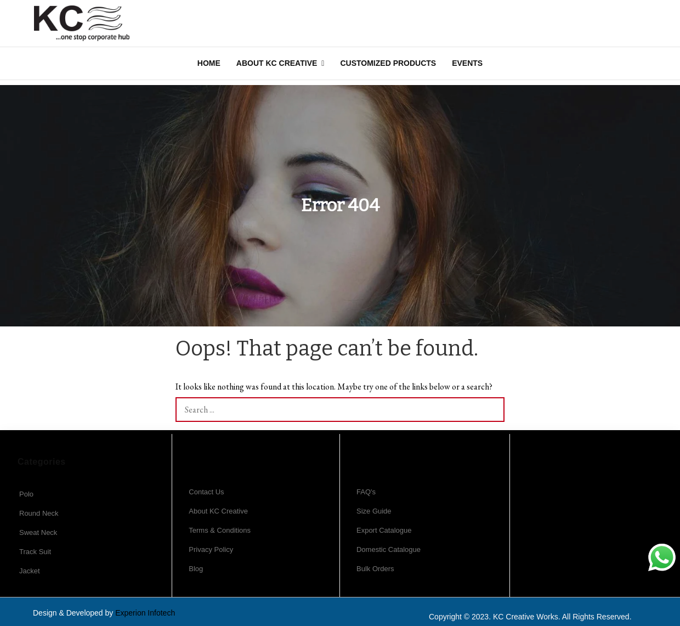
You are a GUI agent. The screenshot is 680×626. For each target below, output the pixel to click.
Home (208, 63)
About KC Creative (277, 63)
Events (467, 63)
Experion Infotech (145, 612)
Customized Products (388, 63)
